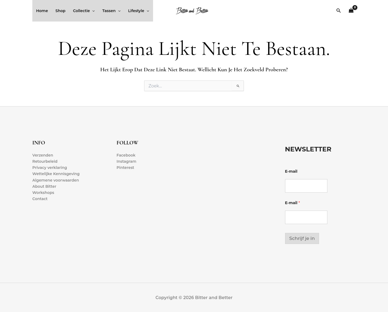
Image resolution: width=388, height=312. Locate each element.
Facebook (126, 155)
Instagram (127, 161)
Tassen (111, 11)
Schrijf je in (302, 238)
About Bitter (44, 186)
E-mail (291, 171)
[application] (92, 11)
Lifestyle (138, 11)
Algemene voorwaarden (55, 180)
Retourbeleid (45, 161)
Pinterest (125, 167)
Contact (40, 198)
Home (42, 10)
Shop (60, 10)
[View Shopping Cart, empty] (351, 10)
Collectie (84, 11)
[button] (338, 10)
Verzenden (42, 155)
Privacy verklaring (49, 167)
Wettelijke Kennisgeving (56, 173)
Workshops (43, 192)
